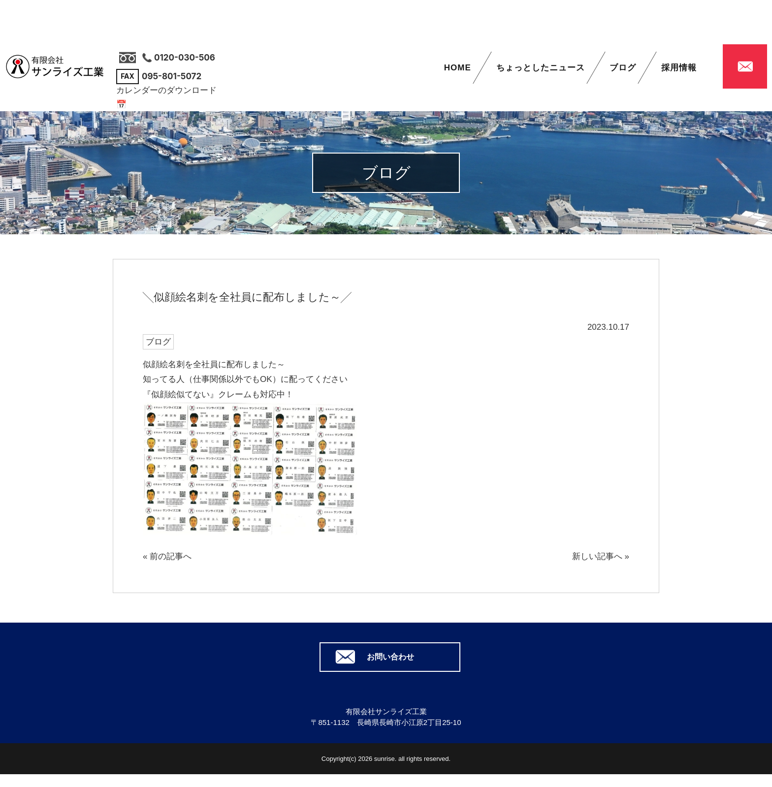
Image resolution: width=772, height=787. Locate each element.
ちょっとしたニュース (540, 67)
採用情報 (679, 67)
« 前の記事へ (167, 556)
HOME (457, 67)
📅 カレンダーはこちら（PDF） (177, 104)
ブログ (623, 67)
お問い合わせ (390, 657)
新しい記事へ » (600, 556)
